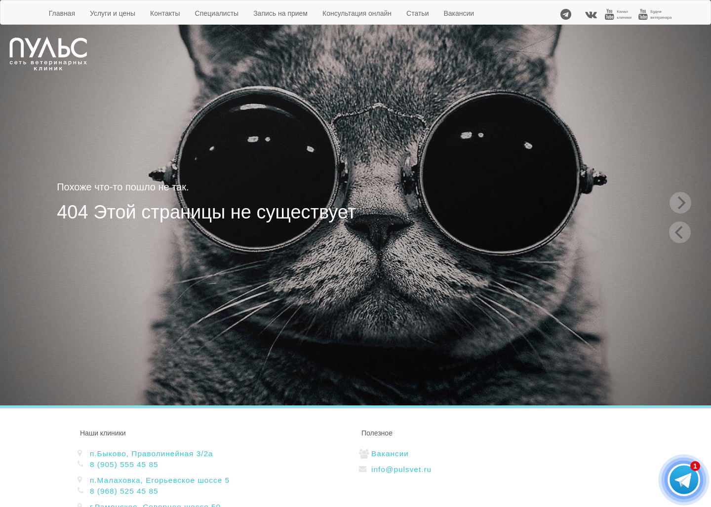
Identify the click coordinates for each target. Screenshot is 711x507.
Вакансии (458, 13)
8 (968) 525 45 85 (124, 491)
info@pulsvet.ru (401, 469)
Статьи (417, 13)
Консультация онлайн (357, 13)
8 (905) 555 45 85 (124, 464)
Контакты (165, 13)
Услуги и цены (112, 13)
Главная (62, 13)
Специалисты (217, 13)
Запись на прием (280, 13)
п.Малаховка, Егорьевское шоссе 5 (160, 480)
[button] (689, 458)
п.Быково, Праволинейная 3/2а (151, 453)
